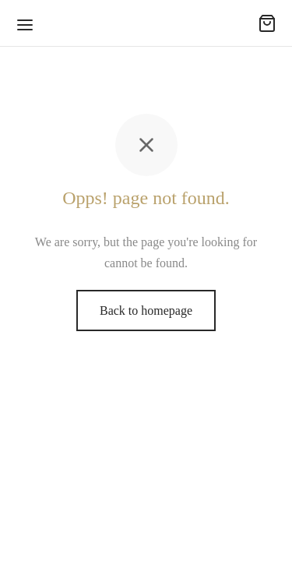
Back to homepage (146, 310)
